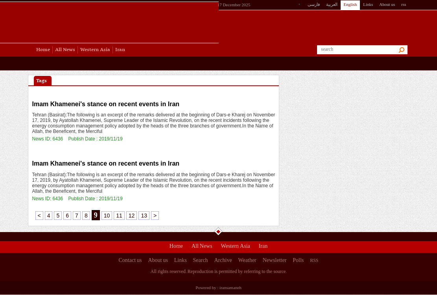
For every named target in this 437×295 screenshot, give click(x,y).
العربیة (331, 4)
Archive (223, 261)
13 (144, 215)
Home (176, 247)
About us (387, 4)
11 (119, 215)
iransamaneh (230, 287)
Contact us (130, 261)
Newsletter (275, 261)
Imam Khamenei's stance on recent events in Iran (106, 104)
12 (132, 215)
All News (202, 247)
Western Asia (235, 247)
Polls (298, 261)
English (350, 4)
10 (107, 215)
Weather (247, 261)
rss (403, 4)
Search (200, 261)
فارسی (314, 4)
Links (368, 4)
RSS (314, 260)
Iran (263, 247)
